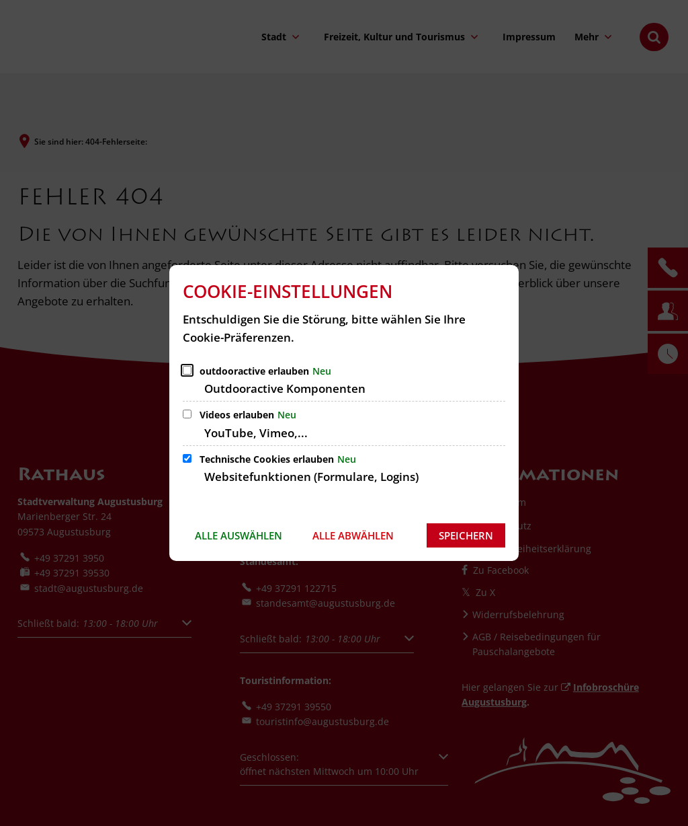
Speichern (466, 535)
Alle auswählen (238, 535)
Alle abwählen (353, 535)
